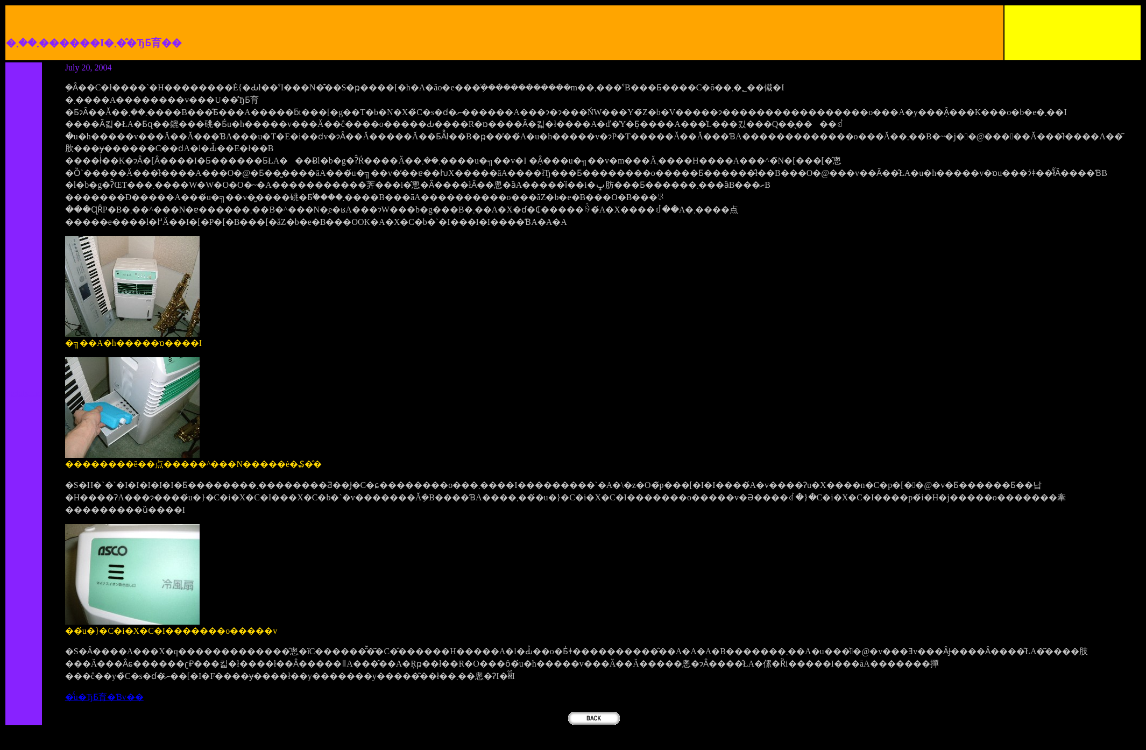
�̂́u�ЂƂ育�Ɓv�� (104, 697)
